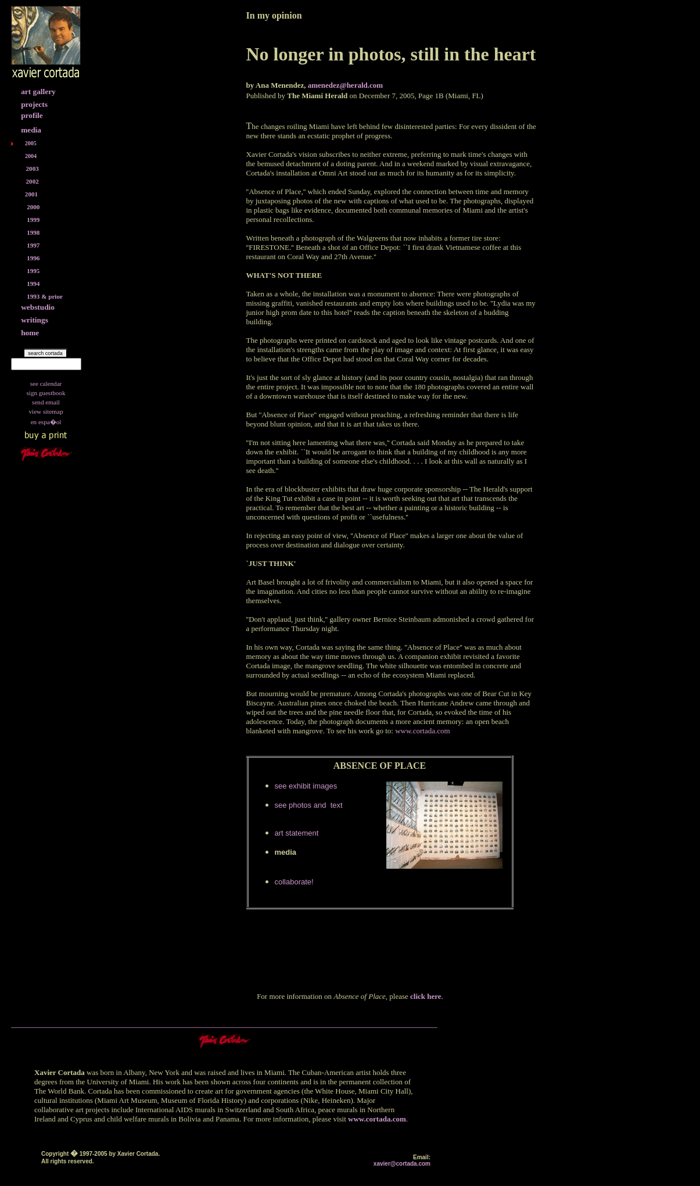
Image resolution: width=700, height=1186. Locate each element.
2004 (31, 156)
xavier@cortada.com (402, 1163)
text (335, 805)
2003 (32, 168)
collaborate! (294, 881)
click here (425, 996)
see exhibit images (306, 786)
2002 (32, 181)
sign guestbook (46, 392)
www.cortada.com (377, 1119)
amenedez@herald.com (345, 85)
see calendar (46, 383)
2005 (31, 143)
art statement (297, 833)
